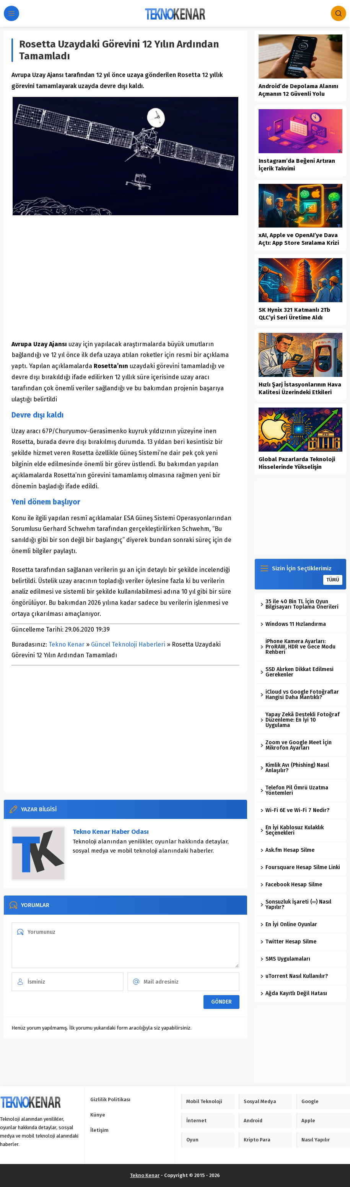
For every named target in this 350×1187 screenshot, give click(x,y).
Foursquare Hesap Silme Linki (300, 867)
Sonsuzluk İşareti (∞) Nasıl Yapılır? (295, 904)
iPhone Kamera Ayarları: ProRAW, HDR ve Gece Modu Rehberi (297, 646)
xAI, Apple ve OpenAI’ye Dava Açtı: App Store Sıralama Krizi (299, 239)
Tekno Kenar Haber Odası (111, 832)
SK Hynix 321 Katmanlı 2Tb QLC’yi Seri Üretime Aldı (294, 313)
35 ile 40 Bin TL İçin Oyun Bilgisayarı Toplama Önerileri (299, 604)
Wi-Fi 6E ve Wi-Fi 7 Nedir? (294, 810)
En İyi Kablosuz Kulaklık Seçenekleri (292, 830)
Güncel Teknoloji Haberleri (128, 644)
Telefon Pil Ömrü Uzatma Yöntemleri (294, 790)
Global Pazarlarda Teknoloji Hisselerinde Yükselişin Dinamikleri (297, 467)
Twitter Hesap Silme (288, 941)
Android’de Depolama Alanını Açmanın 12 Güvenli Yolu (298, 90)
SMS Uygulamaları (285, 959)
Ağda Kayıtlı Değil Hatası (293, 993)
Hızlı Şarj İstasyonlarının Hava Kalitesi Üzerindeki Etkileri (300, 388)
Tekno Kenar (67, 644)
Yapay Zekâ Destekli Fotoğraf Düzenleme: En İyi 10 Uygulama (300, 720)
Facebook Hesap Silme (291, 884)
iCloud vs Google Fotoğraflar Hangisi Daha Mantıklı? (299, 695)
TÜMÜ (332, 580)
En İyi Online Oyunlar (288, 924)
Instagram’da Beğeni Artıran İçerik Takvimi (297, 164)
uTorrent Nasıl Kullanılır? (294, 976)
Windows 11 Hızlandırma (293, 624)
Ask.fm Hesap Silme (287, 850)
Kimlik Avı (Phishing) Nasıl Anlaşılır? (294, 768)
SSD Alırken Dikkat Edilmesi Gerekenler (297, 672)
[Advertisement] (125, 277)
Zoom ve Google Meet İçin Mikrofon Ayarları (296, 745)
